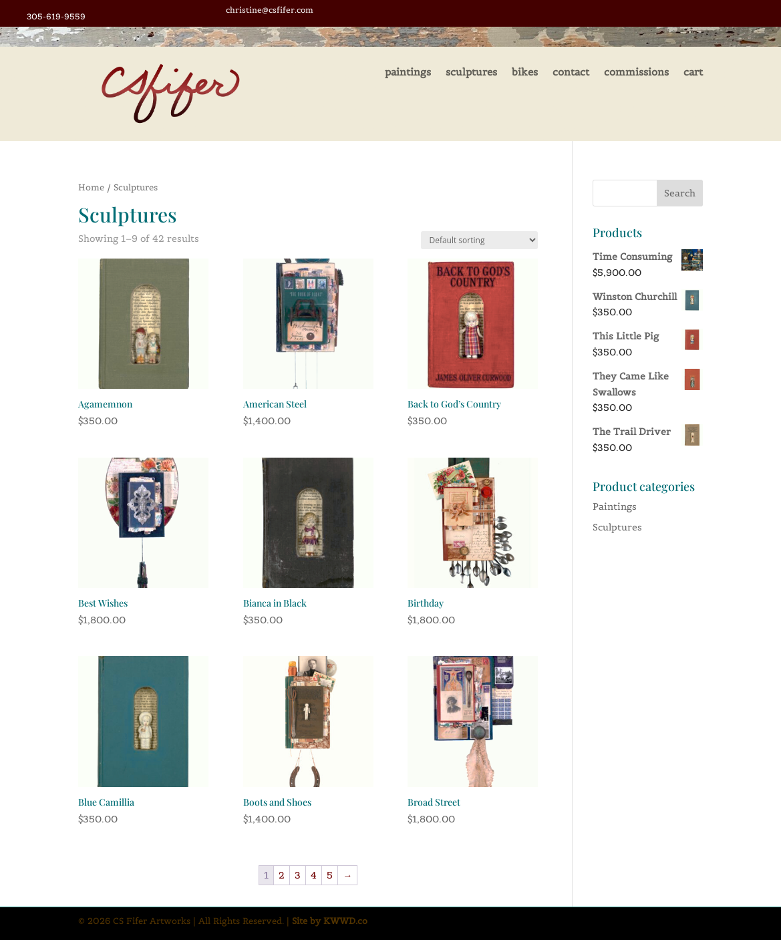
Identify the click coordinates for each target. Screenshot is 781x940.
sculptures (471, 72)
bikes (525, 72)
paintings (408, 72)
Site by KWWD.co (329, 921)
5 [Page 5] (330, 875)
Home (91, 187)
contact (571, 72)
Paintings (615, 506)
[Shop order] (479, 240)
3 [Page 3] (298, 875)
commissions (636, 72)
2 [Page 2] (282, 875)
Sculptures (617, 527)
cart (693, 72)
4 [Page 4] (314, 875)
